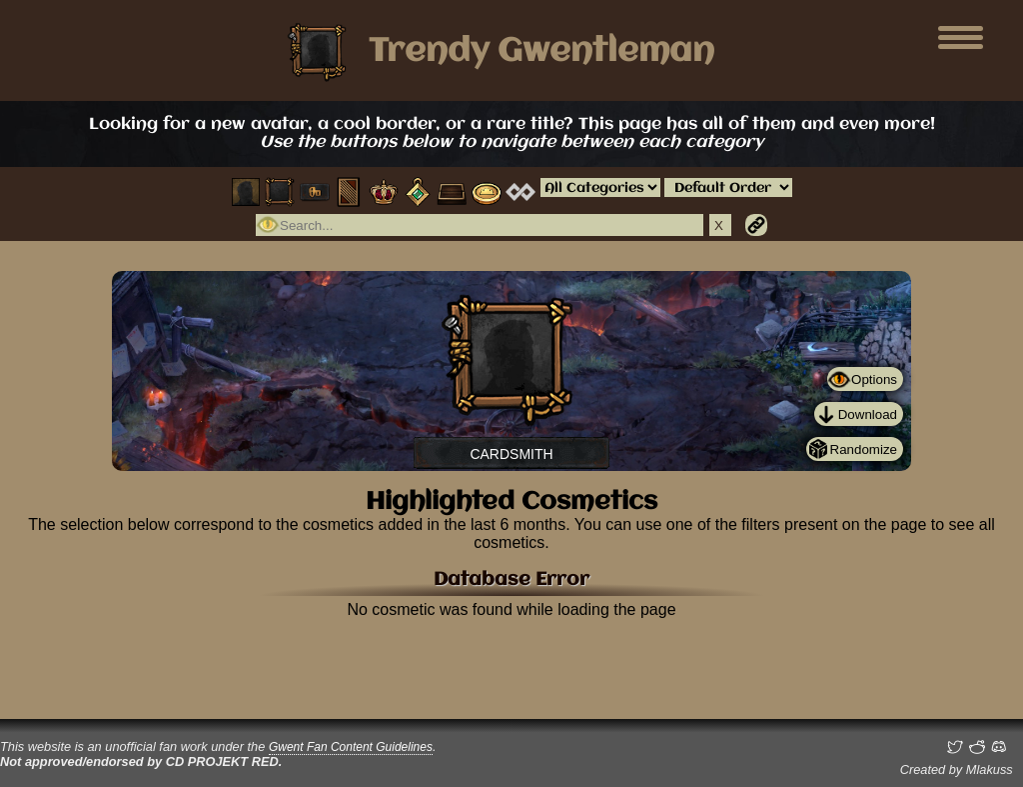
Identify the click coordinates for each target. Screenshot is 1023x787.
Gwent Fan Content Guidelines (351, 747)
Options (874, 379)
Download (867, 414)
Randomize (863, 449)
